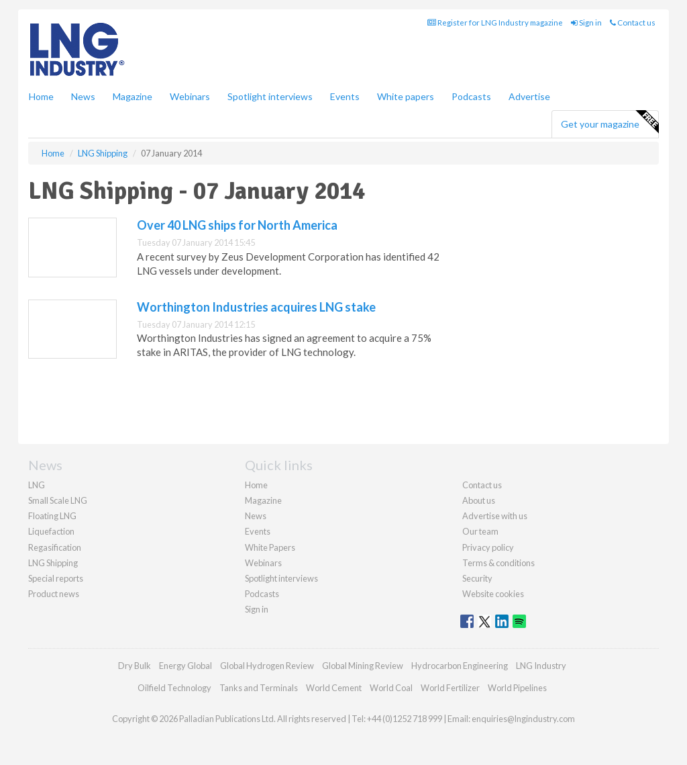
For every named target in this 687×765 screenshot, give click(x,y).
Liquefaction (51, 531)
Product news (53, 593)
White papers (405, 96)
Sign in (586, 22)
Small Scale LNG (57, 500)
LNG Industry (541, 665)
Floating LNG (52, 515)
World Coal (391, 687)
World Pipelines (517, 687)
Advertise (529, 96)
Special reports (55, 578)
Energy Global (185, 665)
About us (478, 500)
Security (477, 578)
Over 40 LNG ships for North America (237, 225)
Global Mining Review (362, 665)
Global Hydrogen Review (267, 665)
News (255, 515)
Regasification (54, 547)
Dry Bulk (134, 665)
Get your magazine (609, 122)
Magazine (132, 96)
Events (345, 96)
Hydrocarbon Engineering (459, 665)
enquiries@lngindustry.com (523, 718)
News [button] (83, 96)
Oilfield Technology (174, 687)
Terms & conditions (498, 562)
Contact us (632, 22)
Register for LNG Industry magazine (495, 22)
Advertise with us (494, 515)
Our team (480, 531)
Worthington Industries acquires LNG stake (256, 307)
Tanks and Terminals (258, 687)
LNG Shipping (53, 562)
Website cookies (493, 593)
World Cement (334, 687)
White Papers (270, 547)
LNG (36, 485)
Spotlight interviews (270, 96)
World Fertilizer (450, 687)
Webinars (190, 96)
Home (41, 96)
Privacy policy (488, 547)
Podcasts (471, 96)
